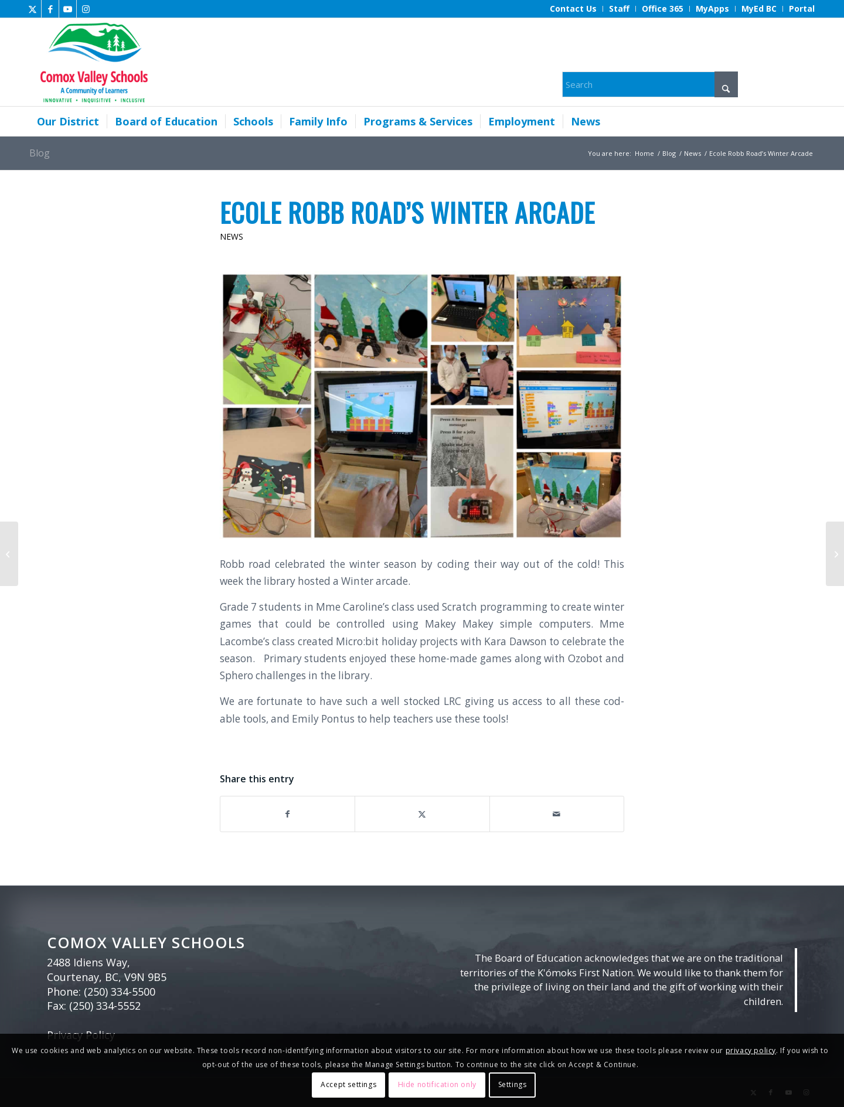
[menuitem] (573, 9)
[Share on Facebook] (287, 814)
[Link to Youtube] (67, 9)
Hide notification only (437, 1084)
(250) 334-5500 (119, 992)
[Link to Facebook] (50, 9)
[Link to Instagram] (85, 9)
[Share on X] (422, 814)
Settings (512, 1084)
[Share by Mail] (557, 814)
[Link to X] (32, 9)
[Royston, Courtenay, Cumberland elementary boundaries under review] (835, 554)
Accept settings (348, 1084)
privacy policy (751, 1050)
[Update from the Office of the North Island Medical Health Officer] (9, 554)
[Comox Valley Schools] (92, 62)
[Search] (650, 84)
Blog (39, 153)
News (231, 236)
